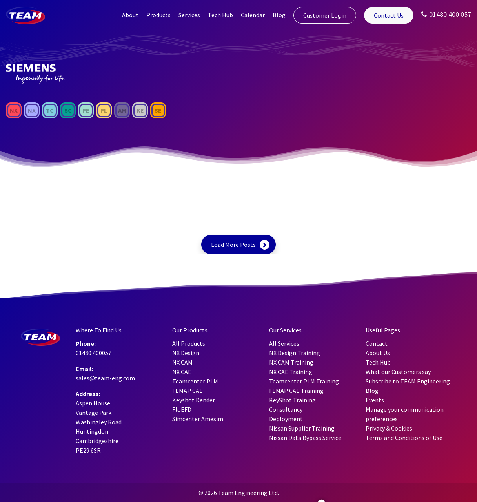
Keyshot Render (193, 400)
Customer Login (324, 15)
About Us (378, 353)
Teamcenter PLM (195, 381)
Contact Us (389, 15)
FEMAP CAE (187, 390)
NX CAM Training (291, 362)
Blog (279, 15)
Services (189, 15)
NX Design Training (294, 353)
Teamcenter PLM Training (304, 381)
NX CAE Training (290, 372)
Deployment (286, 419)
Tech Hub (220, 15)
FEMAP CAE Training (296, 390)
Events (375, 400)
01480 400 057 (446, 14)
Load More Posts (233, 244)
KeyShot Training (292, 400)
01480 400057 (93, 353)
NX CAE (181, 372)
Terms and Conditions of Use (404, 438)
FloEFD (181, 409)
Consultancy (285, 409)
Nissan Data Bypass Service (305, 438)
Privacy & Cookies (389, 428)
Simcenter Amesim (197, 419)
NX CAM (182, 362)
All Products (188, 343)
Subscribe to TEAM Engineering (408, 381)
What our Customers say (398, 372)
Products (158, 15)
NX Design (185, 353)
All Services (284, 343)
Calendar (253, 15)
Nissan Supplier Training (302, 428)
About (130, 15)
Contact (377, 343)
